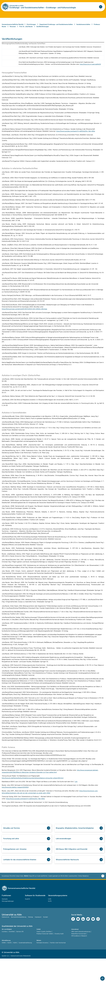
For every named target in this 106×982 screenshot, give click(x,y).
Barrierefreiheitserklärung (18, 940)
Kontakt (45, 940)
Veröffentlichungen (42, 37)
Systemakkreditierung (25, 966)
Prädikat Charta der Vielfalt (44, 957)
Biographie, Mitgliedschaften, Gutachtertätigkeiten (69, 849)
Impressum (38, 940)
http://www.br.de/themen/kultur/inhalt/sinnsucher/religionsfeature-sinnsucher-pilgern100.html (32, 796)
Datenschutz (5, 940)
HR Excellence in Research (79, 959)
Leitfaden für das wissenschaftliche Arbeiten (23, 882)
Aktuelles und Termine (13, 849)
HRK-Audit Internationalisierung (80, 955)
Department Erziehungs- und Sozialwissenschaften (57, 35)
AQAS (15, 966)
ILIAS (49, 922)
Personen (14, 37)
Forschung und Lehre (12, 861)
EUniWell (11, 955)
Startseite (4, 922)
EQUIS (9, 966)
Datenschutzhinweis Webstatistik (21, 979)
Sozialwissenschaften (84, 35)
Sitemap (30, 940)
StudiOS (27, 922)
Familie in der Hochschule (58, 966)
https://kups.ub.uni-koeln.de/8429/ (90, 77)
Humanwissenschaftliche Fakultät (14, 35)
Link (76, 799)
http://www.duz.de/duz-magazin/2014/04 (15, 805)
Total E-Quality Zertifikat (43, 955)
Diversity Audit (59, 957)
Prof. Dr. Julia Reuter (27, 37)
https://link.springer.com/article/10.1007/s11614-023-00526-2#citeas (24, 324)
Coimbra (4, 955)
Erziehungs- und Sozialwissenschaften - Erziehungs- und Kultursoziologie (42, 7)
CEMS (4, 966)
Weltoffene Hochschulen (78, 957)
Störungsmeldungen (8, 924)
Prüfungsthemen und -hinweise (17, 872)
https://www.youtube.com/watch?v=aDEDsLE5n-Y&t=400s (75, 145)
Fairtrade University (42, 966)
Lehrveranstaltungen (65, 861)
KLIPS (50, 924)
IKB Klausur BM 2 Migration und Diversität (75, 872)
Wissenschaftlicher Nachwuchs (70, 882)
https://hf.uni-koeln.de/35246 (38, 899)
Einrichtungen (33, 35)
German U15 (19, 955)
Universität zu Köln (16, 5)
